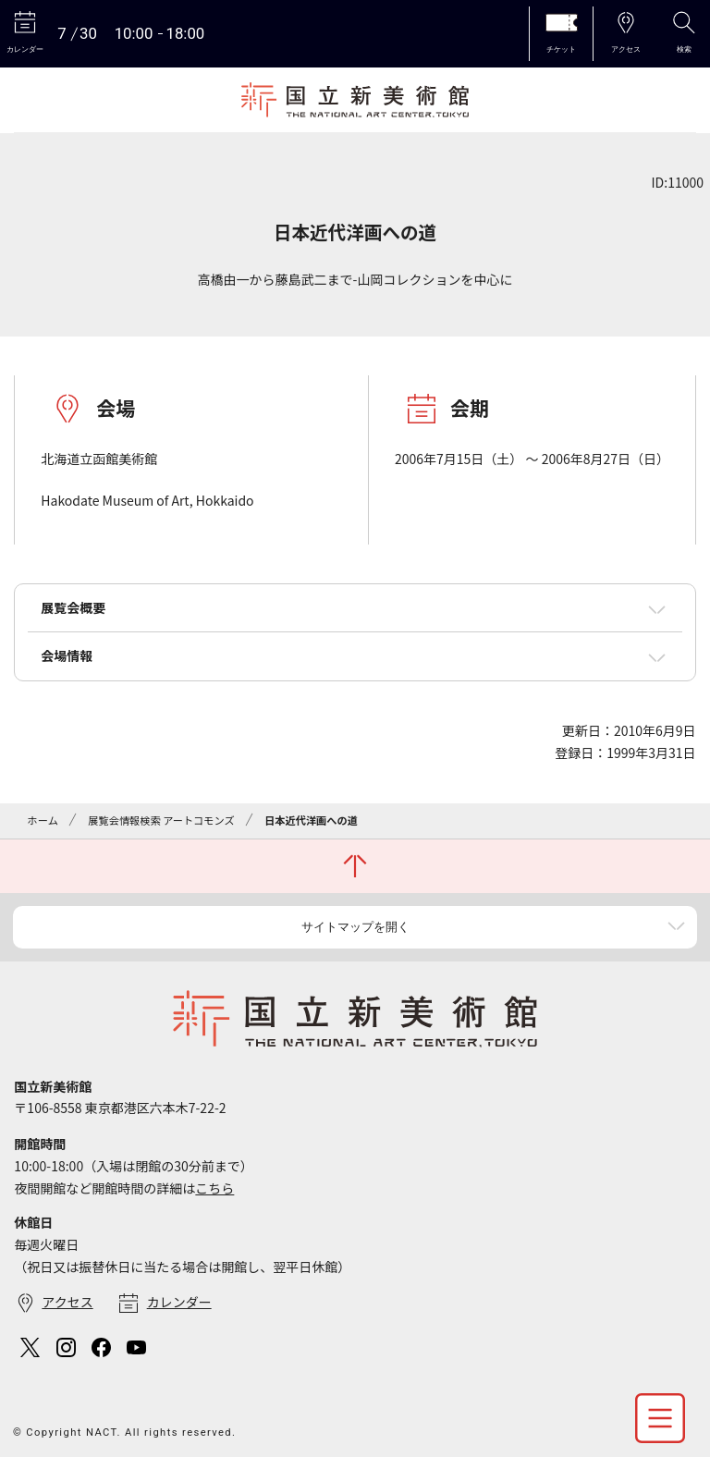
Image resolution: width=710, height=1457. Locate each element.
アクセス (67, 1301)
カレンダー (179, 1301)
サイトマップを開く (355, 927)
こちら (214, 1188)
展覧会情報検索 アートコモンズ (161, 820)
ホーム (43, 820)
